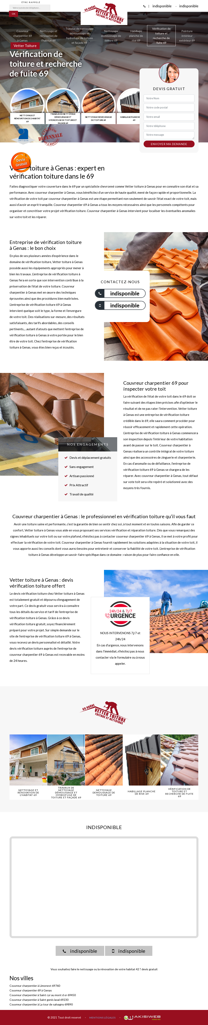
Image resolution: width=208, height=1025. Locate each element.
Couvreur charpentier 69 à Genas (22, 35)
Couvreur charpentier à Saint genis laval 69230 (39, 999)
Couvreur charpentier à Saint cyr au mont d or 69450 (43, 995)
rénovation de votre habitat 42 (119, 969)
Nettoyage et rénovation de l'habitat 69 (48, 35)
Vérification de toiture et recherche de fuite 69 (161, 35)
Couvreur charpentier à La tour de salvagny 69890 (41, 1004)
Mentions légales (102, 1017)
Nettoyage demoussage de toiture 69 (111, 35)
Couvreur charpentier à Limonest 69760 (35, 985)
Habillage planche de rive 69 (136, 35)
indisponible (162, 6)
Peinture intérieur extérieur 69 (187, 35)
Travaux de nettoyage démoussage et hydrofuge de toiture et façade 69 (79, 35)
